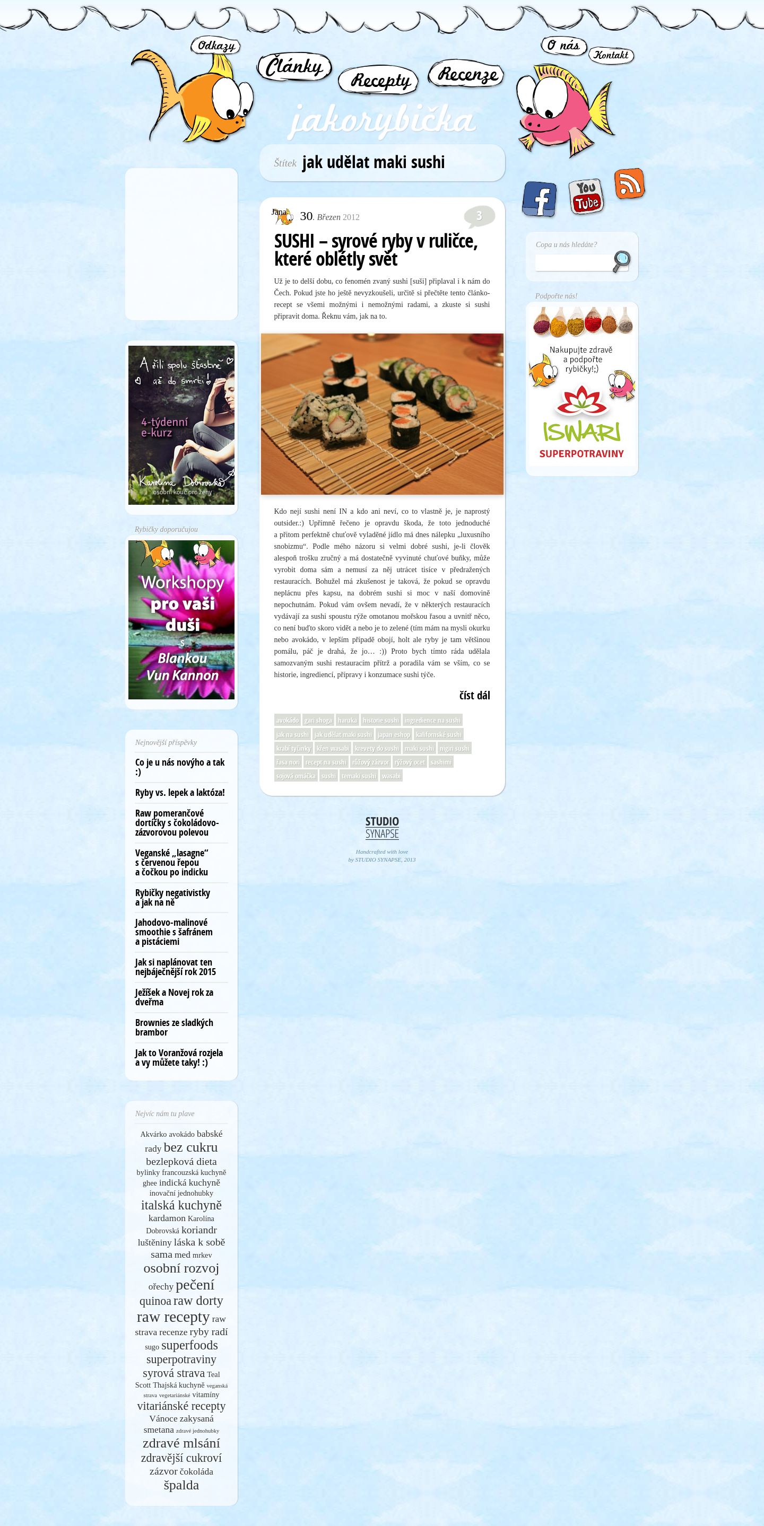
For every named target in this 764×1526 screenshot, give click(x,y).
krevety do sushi (377, 748)
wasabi (391, 775)
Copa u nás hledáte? (566, 245)
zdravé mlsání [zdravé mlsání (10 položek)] (181, 1443)
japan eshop (394, 734)
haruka (347, 720)
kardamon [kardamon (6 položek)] (167, 1218)
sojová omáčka (296, 775)
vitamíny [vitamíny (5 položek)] (206, 1394)
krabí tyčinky (293, 748)
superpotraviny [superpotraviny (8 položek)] (181, 1359)
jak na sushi (292, 734)
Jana (279, 211)
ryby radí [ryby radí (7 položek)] (209, 1331)
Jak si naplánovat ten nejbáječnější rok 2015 (175, 967)
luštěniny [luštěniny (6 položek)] (155, 1242)
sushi (329, 775)
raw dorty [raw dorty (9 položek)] (198, 1300)
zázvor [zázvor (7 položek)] (164, 1471)
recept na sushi (326, 762)
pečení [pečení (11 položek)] (195, 1284)
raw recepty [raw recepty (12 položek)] (173, 1316)
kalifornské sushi (439, 734)
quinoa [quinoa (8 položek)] (155, 1301)
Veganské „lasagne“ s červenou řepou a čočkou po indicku (172, 862)
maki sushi (419, 748)
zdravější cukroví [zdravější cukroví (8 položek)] (181, 1457)
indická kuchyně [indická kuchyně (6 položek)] (189, 1182)
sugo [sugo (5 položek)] (152, 1347)
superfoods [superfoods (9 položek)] (189, 1345)
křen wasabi (333, 748)
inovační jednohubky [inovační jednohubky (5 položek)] (181, 1193)
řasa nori (288, 762)
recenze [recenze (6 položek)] (173, 1332)
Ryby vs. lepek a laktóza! (180, 792)
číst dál (474, 695)
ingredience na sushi (433, 720)
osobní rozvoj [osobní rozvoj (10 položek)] (182, 1268)
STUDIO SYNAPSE (378, 859)
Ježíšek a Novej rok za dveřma (174, 997)
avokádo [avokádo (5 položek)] (182, 1134)
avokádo (287, 720)
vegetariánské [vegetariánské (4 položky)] (174, 1395)
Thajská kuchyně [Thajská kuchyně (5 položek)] (178, 1385)
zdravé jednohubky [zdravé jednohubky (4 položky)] (197, 1431)
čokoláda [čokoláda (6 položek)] (196, 1471)
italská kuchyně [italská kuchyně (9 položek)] (181, 1205)
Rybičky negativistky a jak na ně (172, 897)
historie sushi (381, 720)
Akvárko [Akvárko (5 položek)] (153, 1134)
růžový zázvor (370, 762)
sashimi (441, 762)
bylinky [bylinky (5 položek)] (148, 1172)
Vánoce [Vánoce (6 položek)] (163, 1418)
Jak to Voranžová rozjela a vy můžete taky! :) (179, 1057)
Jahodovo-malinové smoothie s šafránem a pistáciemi (174, 932)
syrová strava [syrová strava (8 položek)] (174, 1373)
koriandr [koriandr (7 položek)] (199, 1229)
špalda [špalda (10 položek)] (181, 1485)
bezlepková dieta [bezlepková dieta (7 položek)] (181, 1161)
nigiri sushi (455, 748)
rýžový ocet (410, 762)
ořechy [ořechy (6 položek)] (161, 1286)
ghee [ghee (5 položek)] (150, 1183)
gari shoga (318, 720)
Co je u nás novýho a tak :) (179, 767)
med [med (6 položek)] (182, 1254)
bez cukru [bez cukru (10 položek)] (190, 1147)
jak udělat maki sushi (343, 734)
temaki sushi (359, 775)
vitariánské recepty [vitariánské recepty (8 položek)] (181, 1406)
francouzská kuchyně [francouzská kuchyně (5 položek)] (194, 1172)
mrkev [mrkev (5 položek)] (202, 1255)
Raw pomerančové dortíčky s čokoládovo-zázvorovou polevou (177, 822)
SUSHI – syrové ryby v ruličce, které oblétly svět (376, 249)
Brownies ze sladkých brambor (174, 1027)
